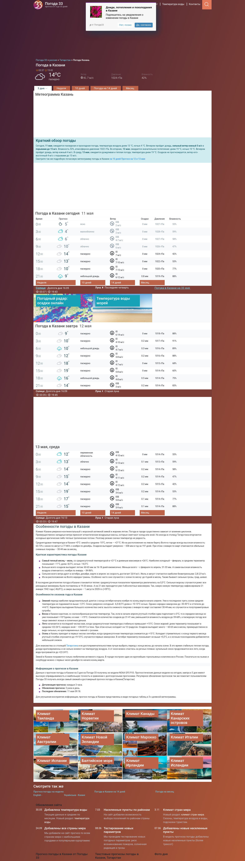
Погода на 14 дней (106, 88)
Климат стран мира (177, 790)
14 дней (116, 282)
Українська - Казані (74, 775)
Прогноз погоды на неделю (48, 772)
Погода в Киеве (108, 851)
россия (126, 4)
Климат (153, 4)
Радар (114, 4)
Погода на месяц (164, 772)
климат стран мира (192, 795)
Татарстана (72, 645)
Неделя (62, 88)
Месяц (130, 88)
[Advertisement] (122, 33)
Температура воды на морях (115, 858)
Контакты (194, 4)
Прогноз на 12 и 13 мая (133, 159)
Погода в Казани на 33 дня (172, 288)
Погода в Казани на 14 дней (109, 772)
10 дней (80, 88)
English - (37, 775)
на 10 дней (115, 159)
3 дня (43, 88)
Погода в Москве (109, 844)
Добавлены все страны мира (65, 808)
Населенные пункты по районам (127, 790)
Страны (139, 4)
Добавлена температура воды (65, 790)
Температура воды (173, 4)
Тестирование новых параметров (118, 810)
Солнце (41, 288)
